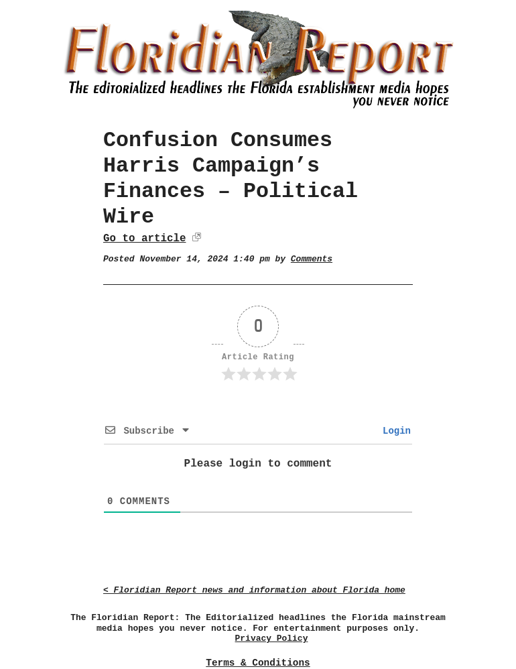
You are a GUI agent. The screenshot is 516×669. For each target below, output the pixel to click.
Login (394, 431)
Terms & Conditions (258, 663)
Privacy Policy (271, 638)
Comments (311, 259)
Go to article (144, 239)
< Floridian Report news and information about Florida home (254, 590)
